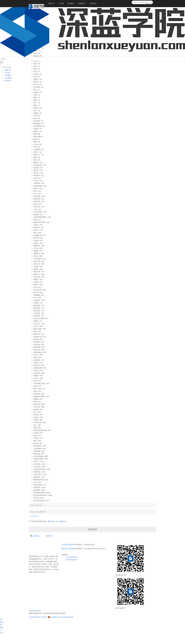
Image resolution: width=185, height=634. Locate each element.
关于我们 (64, 544)
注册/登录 (92, 529)
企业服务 (82, 3)
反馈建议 (71, 549)
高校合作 (93, 3)
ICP (45, 617)
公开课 (61, 3)
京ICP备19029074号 (36, 617)
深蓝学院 (37, 611)
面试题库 (70, 3)
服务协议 (64, 549)
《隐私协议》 (63, 521)
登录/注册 (149, 3)
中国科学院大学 (72, 560)
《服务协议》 (51, 521)
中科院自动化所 (72, 557)
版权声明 (71, 544)
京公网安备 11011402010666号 (61, 617)
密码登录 (49, 536)
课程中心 (51, 3)
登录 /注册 (6, 67)
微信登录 (34, 536)
